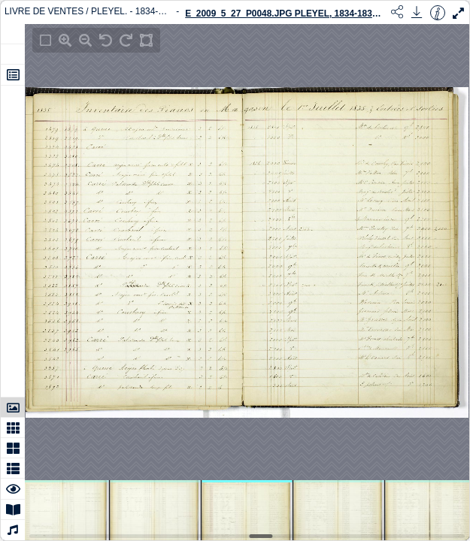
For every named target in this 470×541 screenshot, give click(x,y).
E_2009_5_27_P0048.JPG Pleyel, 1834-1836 (282, 13)
